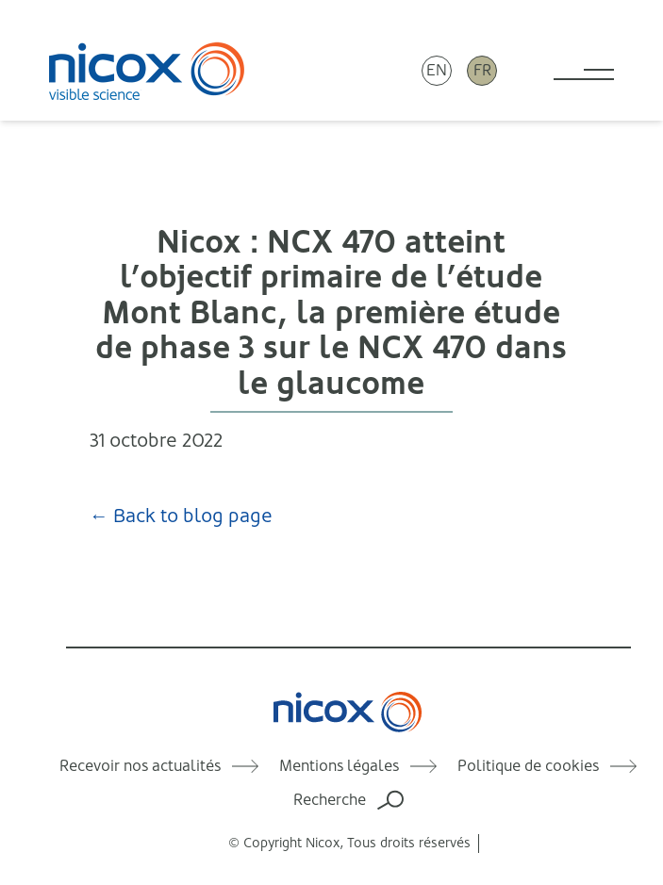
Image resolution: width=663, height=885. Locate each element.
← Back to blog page (181, 516)
